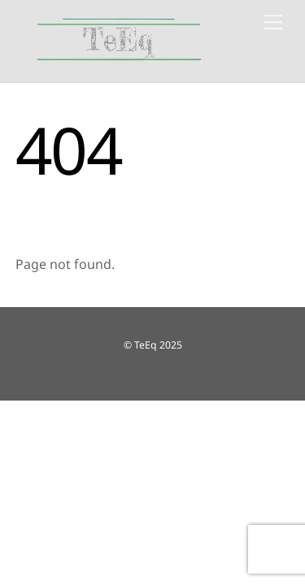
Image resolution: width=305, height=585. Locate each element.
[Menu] (273, 22)
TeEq (145, 345)
